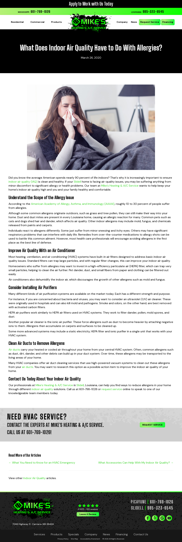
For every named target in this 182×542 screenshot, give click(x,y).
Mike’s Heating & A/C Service (119, 185)
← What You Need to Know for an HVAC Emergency (42, 462)
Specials (73, 534)
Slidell (77, 181)
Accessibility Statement (90, 539)
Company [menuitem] (122, 21)
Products (56, 534)
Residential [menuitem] (17, 21)
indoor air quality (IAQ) (23, 181)
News (106, 534)
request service (112, 389)
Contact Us (141, 534)
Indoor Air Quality (34, 478)
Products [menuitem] (56, 21)
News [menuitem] (134, 21)
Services (39, 534)
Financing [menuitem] (167, 21)
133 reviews (92, 509)
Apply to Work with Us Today (91, 4)
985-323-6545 (153, 12)
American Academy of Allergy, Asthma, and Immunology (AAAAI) (72, 204)
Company (91, 534)
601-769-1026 (40, 12)
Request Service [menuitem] (149, 21)
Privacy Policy (63, 539)
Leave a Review (87, 514)
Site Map (74, 539)
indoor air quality (42, 389)
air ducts (27, 367)
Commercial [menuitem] (37, 21)
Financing (122, 534)
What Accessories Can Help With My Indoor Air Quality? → (135, 462)
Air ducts (14, 349)
